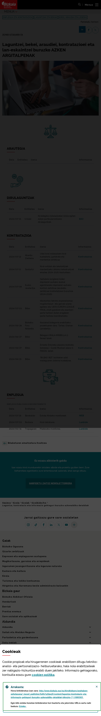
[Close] (97, 686)
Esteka (22, 706)
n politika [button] (43, 675)
